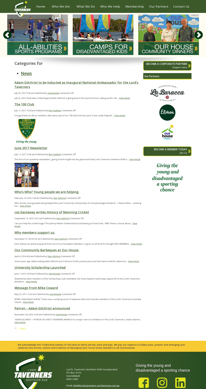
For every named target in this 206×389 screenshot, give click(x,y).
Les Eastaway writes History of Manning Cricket (51, 212)
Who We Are (61, 6)
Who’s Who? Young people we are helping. (46, 192)
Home (40, 6)
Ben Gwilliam (55, 110)
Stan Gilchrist (59, 198)
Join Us (165, 151)
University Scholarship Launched (40, 267)
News (26, 73)
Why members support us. (34, 232)
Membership (134, 6)
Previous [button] (7, 35)
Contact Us (181, 6)
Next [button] (198, 35)
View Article (124, 98)
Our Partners (158, 6)
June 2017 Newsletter (30, 148)
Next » (23, 328)
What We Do (86, 6)
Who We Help (110, 6)
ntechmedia (53, 93)
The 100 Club (24, 104)
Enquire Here (165, 65)
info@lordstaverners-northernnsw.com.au (96, 385)
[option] (37, 35)
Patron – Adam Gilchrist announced (42, 308)
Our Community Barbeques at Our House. (46, 250)
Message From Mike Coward (36, 288)
